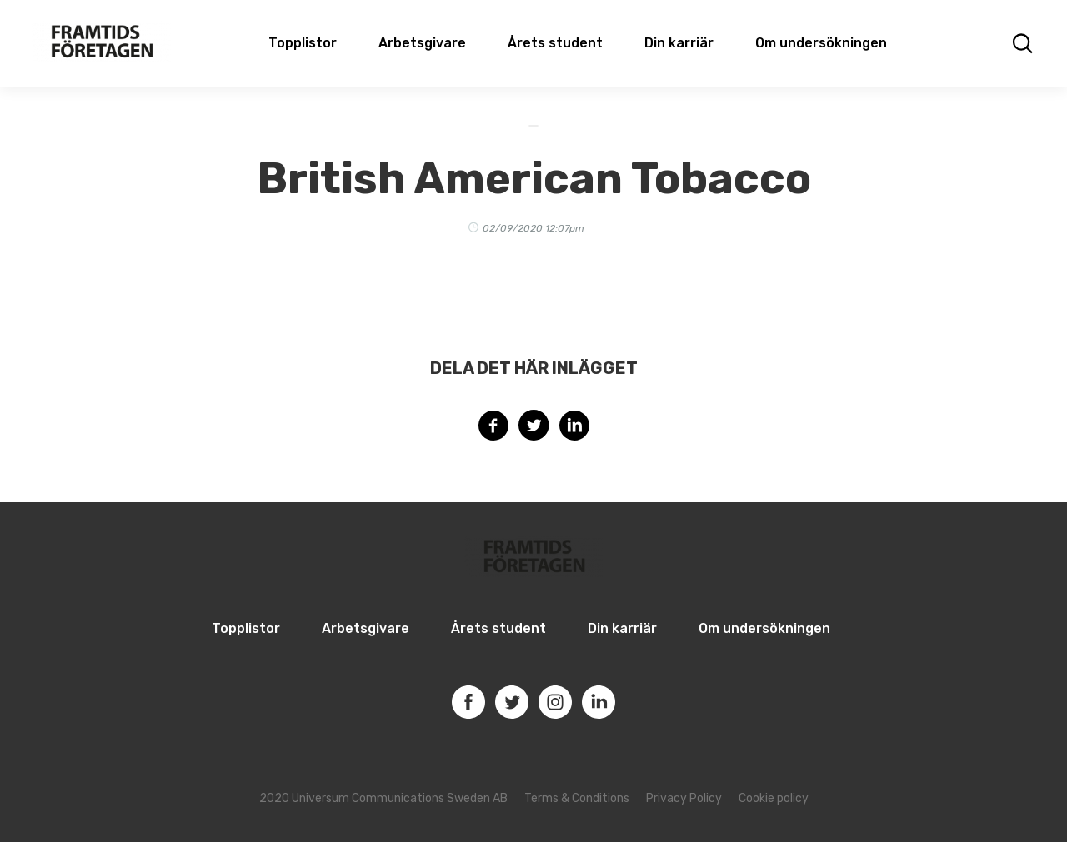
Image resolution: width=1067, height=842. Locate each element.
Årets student (555, 43)
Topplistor (246, 628)
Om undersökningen (821, 43)
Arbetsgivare (422, 43)
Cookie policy (774, 798)
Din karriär (679, 43)
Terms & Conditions (576, 798)
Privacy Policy (684, 798)
